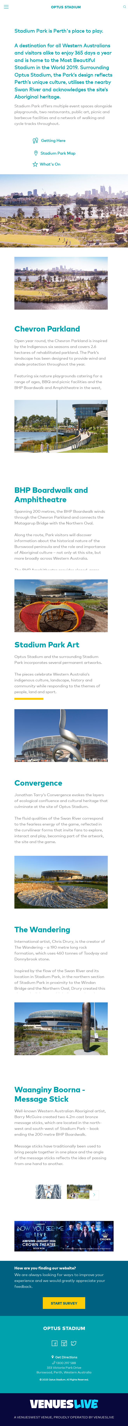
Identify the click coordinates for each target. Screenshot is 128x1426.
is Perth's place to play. (75, 31)
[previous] (34, 1195)
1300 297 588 (64, 1363)
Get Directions (66, 1357)
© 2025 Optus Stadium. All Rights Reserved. (64, 1379)
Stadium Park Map (57, 153)
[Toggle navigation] (6, 7)
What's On (50, 164)
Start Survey (64, 1303)
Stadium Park (30, 31)
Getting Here (53, 140)
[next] (94, 1195)
